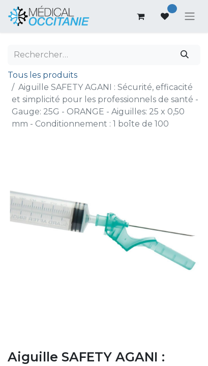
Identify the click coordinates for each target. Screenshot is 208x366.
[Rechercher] (184, 55)
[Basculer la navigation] (189, 16)
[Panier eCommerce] (140, 16)
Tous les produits (42, 75)
